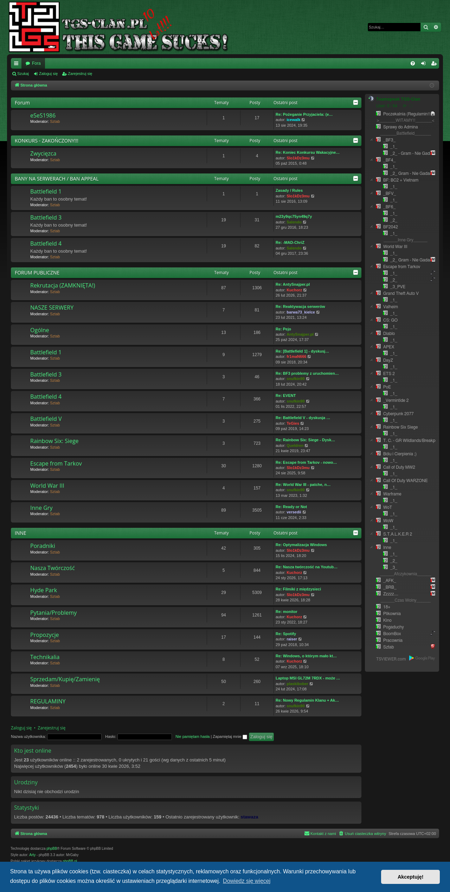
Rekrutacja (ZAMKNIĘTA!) (62, 285)
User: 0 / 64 (386, 106)
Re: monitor (286, 611)
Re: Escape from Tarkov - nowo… (306, 462)
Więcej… (17, 65)
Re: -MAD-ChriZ (290, 242)
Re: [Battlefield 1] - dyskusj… (302, 351)
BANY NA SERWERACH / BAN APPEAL (57, 178)
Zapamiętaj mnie (230, 736)
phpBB (51, 848)
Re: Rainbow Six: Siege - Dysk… (305, 440)
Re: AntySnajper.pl (293, 284)
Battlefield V (46, 419)
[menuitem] (412, 63)
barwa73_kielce (301, 312)
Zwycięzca (43, 153)
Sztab (55, 121)
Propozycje (44, 635)
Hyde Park (43, 590)
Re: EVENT (286, 395)
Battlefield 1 (46, 191)
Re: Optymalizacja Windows (301, 545)
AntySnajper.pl (300, 334)
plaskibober (297, 684)
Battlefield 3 (46, 217)
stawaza (249, 817)
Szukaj (23, 73)
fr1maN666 (296, 356)
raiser (292, 639)
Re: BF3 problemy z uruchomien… (307, 373)
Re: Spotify (286, 634)
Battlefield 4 (46, 243)
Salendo (294, 222)
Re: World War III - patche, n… (303, 484)
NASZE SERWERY (51, 307)
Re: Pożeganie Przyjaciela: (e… (304, 114)
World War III (47, 485)
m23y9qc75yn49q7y (294, 216)
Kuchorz (294, 290)
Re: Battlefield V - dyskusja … (303, 418)
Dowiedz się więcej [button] (246, 881)
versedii (294, 512)
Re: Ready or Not (291, 507)
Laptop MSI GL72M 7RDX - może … (308, 678)
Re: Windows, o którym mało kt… (306, 656)
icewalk (293, 120)
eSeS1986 (43, 115)
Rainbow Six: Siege (54, 441)
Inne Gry (41, 508)
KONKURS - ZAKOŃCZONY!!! (46, 140)
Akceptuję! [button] (411, 877)
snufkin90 (295, 379)
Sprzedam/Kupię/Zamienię (65, 679)
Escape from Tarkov (56, 463)
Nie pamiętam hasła (192, 736)
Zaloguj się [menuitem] (425, 65)
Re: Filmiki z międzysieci (298, 589)
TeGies (293, 423)
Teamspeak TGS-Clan (398, 99)
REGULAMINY (47, 701)
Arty (32, 855)
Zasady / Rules (289, 190)
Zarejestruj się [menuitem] (435, 65)
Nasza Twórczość (52, 568)
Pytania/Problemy (53, 612)
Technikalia (44, 657)
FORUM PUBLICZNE (37, 272)
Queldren (295, 445)
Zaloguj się (48, 73)
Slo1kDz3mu (298, 158)
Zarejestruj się (80, 73)
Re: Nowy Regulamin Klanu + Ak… (307, 700)
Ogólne (39, 330)
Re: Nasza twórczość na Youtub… (307, 567)
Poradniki (42, 546)
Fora (36, 63)
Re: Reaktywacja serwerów (300, 306)
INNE (20, 533)
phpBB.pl (70, 861)
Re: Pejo (283, 329)
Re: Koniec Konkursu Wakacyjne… (308, 152)
